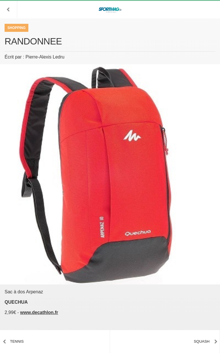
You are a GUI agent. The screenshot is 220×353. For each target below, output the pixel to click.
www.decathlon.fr (39, 312)
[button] (8, 9)
